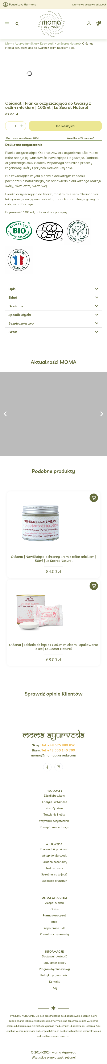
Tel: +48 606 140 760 (58, 750)
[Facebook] (47, 767)
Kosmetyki (47, 43)
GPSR (12, 332)
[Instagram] (58, 767)
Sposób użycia (19, 315)
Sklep (34, 43)
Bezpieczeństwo (21, 323)
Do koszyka (65, 126)
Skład (12, 297)
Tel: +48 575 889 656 (58, 745)
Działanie (15, 306)
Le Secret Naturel (68, 43)
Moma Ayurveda (16, 43)
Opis (12, 289)
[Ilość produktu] (15, 125)
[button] (7, 24)
